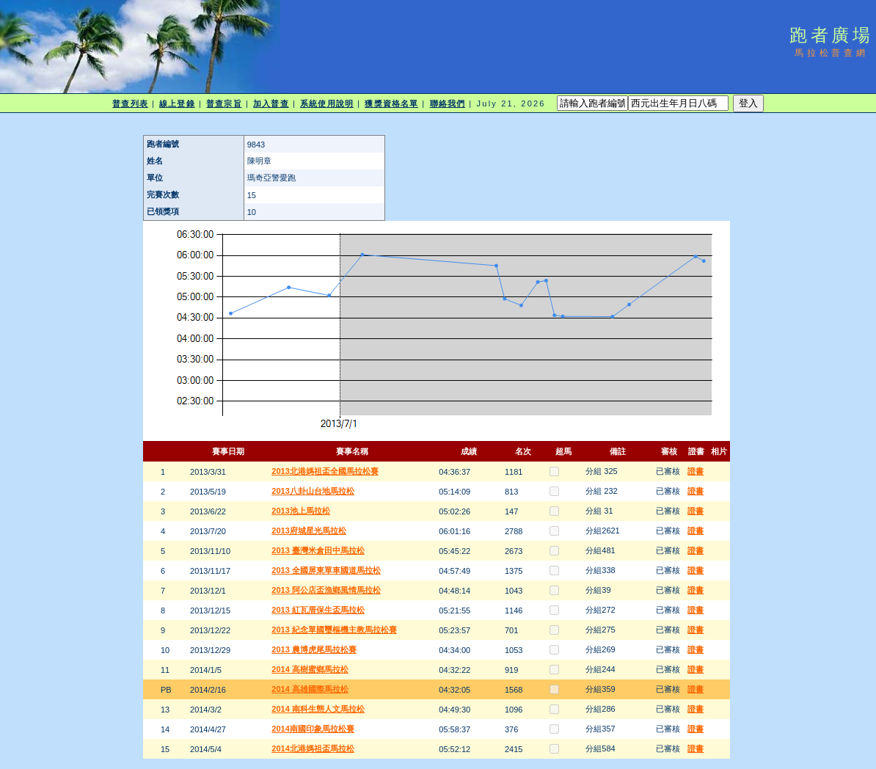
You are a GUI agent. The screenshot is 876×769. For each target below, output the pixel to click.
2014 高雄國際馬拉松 (309, 689)
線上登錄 (176, 103)
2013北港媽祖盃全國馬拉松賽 (324, 471)
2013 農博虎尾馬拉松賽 (314, 649)
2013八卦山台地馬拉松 (312, 490)
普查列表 (129, 103)
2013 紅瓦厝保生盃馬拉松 (318, 609)
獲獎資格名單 (391, 103)
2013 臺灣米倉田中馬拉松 (318, 550)
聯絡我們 (447, 103)
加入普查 (270, 103)
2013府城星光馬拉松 (308, 530)
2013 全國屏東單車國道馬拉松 (326, 570)
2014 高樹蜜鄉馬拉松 (309, 669)
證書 (695, 471)
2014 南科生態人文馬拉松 (318, 708)
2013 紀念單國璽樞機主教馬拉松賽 (334, 629)
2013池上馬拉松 (300, 510)
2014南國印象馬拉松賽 (312, 728)
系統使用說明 (327, 103)
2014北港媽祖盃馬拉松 (312, 748)
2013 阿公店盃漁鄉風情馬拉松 (326, 590)
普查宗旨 (223, 103)
